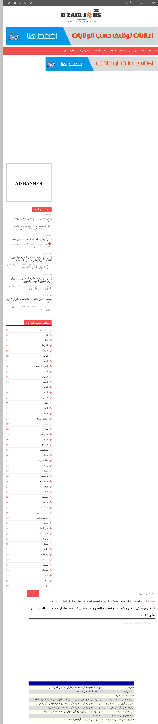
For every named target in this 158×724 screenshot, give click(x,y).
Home (149, 50)
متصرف (87, 652)
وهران (43, 587)
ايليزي (43, 404)
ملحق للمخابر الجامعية (81, 688)
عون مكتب (86, 641)
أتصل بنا (124, 3)
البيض (43, 363)
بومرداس (41, 436)
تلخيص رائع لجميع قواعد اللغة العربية (64, 530)
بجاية (43, 415)
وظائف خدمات (98, 50)
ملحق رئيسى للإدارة (82, 678)
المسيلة (42, 389)
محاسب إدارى (84, 662)
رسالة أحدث (145, 375)
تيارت (43, 467)
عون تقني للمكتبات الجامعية (78, 631)
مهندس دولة (85, 699)
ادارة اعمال (66, 50)
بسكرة (43, 425)
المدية (43, 384)
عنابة (43, 525)
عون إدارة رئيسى (83, 626)
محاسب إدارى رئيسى (81, 667)
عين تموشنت (40, 535)
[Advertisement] (26, 94)
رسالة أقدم (59, 375)
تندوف (43, 457)
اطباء (140, 50)
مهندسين (130, 50)
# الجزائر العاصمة (135, 265)
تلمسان (42, 446)
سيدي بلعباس (39, 519)
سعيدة (43, 504)
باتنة (44, 410)
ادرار (43, 342)
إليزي (43, 337)
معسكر (42, 572)
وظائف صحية (116, 50)
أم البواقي (41, 331)
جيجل (43, 488)
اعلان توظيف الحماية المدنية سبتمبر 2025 (29, 241)
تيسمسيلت (41, 483)
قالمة (43, 551)
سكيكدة (42, 509)
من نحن (136, 3)
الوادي (43, 399)
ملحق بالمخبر (85, 673)
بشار (43, 431)
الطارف (42, 378)
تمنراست (41, 452)
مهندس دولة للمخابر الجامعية (78, 704)
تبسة (43, 441)
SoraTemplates (126, 719)
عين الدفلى (40, 530)
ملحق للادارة (85, 683)
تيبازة (43, 472)
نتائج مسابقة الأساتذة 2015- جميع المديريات (76, 472)
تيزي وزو (42, 478)
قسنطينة (42, 556)
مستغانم (42, 561)
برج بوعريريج (40, 420)
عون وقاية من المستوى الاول (78, 646)
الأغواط (42, 347)
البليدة (43, 352)
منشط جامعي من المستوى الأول (76, 693)
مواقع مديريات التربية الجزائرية (81, 517)
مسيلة (43, 566)
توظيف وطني (39, 462)
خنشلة (43, 493)
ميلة (44, 577)
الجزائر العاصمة (38, 368)
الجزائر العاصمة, (128, 115)
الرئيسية (148, 3)
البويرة (43, 357)
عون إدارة (86, 620)
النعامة (43, 394)
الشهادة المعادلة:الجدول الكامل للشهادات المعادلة (73, 523)
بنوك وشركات (81, 50)
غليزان (43, 546)
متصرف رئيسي (84, 657)
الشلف (42, 373)
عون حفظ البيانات (83, 636)
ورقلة (43, 582)
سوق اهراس (40, 514)
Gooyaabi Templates (146, 719)
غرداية (43, 540)
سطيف (42, 499)
